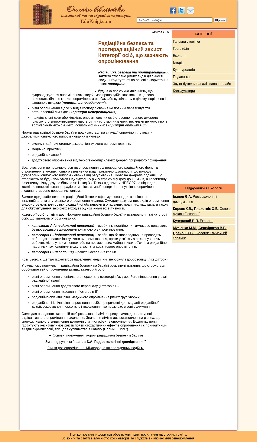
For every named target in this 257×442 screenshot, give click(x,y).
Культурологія (184, 70)
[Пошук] (174, 20)
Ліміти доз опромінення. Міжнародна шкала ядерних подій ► (95, 348)
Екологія (179, 55)
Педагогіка (181, 77)
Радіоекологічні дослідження (195, 199)
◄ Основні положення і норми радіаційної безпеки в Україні (95, 335)
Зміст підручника (95, 342)
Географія (181, 48)
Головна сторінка (186, 41)
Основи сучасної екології (202, 211)
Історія (178, 62)
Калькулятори (184, 91)
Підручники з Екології (203, 188)
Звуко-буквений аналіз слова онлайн (202, 84)
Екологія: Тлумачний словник (200, 233)
